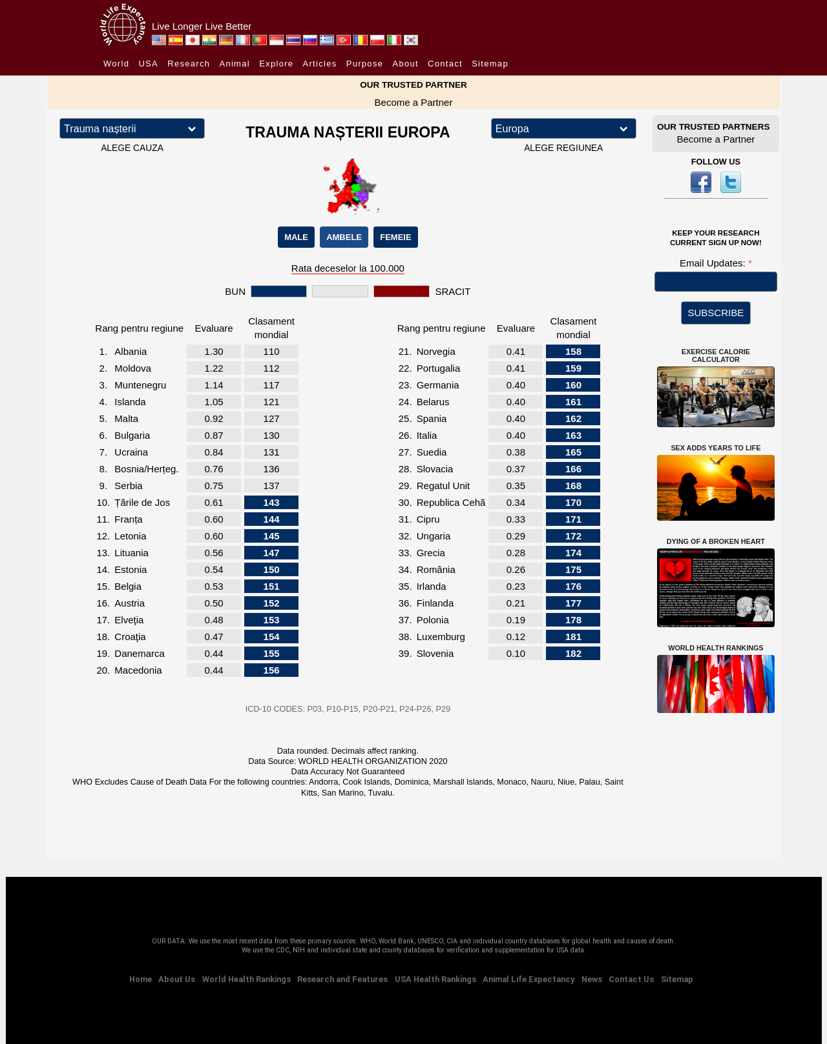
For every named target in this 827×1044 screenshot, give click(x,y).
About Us (176, 979)
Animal (234, 63)
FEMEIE (395, 237)
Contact (445, 63)
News (591, 979)
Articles (320, 63)
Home (140, 979)
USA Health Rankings (435, 979)
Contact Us (631, 979)
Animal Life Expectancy (528, 979)
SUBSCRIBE (716, 312)
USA (148, 63)
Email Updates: (714, 262)
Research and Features (342, 979)
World (116, 63)
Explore (276, 63)
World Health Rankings (246, 979)
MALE (296, 237)
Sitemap (490, 63)
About (405, 63)
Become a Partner (414, 102)
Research (188, 63)
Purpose (365, 63)
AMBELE (344, 237)
